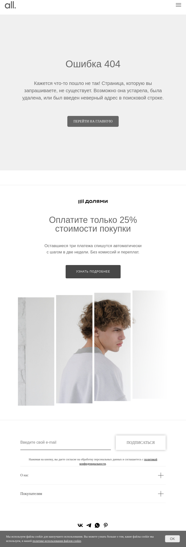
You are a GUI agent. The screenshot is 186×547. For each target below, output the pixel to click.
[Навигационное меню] (178, 5)
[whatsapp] (97, 527)
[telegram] (89, 527)
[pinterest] (106, 527)
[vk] (80, 527)
